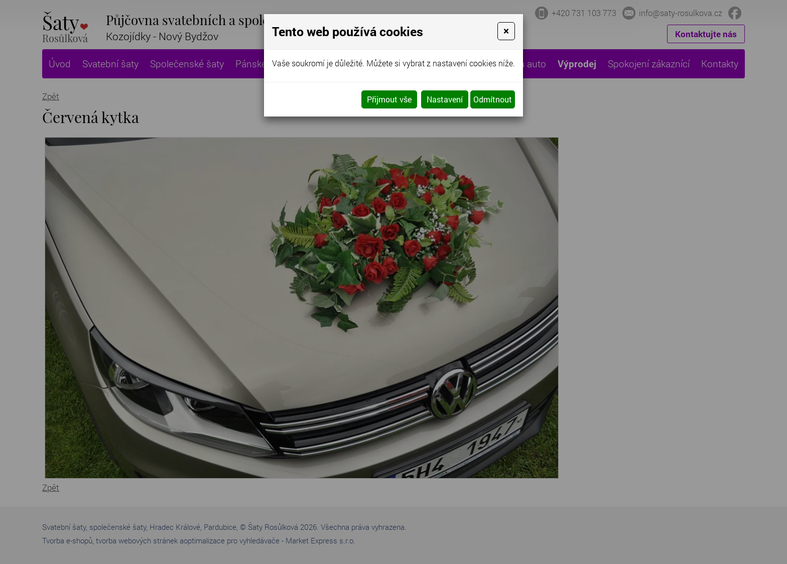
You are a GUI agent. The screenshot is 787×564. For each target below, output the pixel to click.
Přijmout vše (389, 99)
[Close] (506, 31)
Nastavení (445, 99)
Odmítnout (492, 99)
